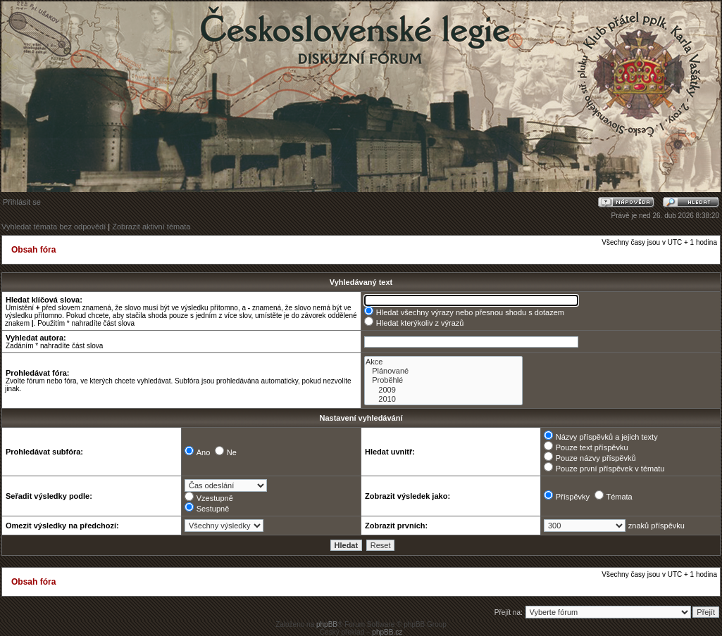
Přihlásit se (22, 202)
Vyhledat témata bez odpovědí (53, 226)
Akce (443, 362)
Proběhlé (443, 380)
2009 (443, 390)
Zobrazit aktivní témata (151, 226)
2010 (443, 399)
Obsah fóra (33, 250)
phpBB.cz (387, 632)
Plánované (443, 371)
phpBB (326, 624)
